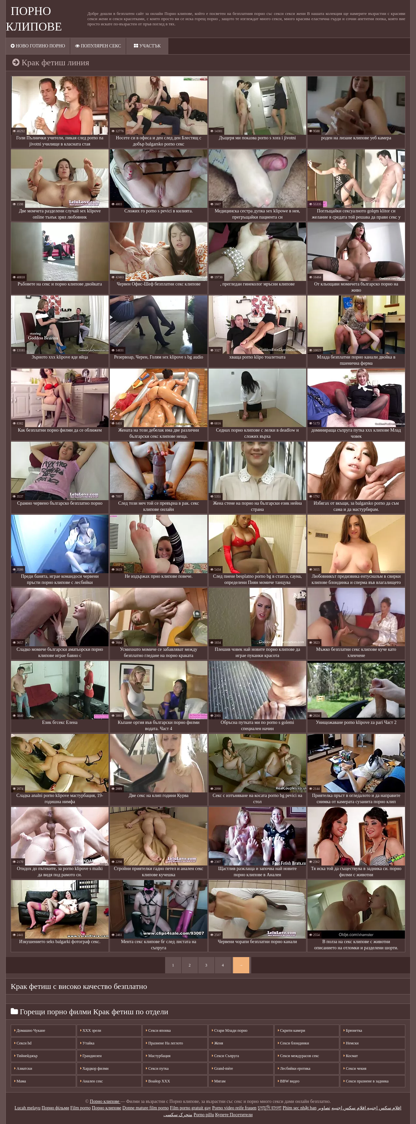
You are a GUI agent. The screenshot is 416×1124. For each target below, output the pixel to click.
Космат (351, 1056)
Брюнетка (353, 1030)
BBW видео (289, 1081)
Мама (20, 1081)
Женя (217, 1043)
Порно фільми (55, 1107)
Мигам (219, 1081)
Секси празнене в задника (366, 1081)
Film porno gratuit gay (190, 1107)
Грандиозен (91, 1056)
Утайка (87, 1043)
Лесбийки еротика (294, 1068)
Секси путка (157, 1068)
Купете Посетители (234, 1114)
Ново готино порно (38, 46)
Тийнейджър (26, 1056)
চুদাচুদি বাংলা (270, 1107)
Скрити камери (291, 1030)
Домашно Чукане (29, 1030)
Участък (147, 46)
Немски (351, 1043)
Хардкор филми (94, 1068)
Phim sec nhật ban (300, 1107)
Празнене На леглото (164, 1043)
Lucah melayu (28, 1107)
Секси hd (23, 1043)
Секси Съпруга (225, 1056)
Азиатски (23, 1068)
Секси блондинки (293, 1043)
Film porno (80, 1107)
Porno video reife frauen (234, 1107)
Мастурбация (158, 1056)
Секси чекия (355, 1068)
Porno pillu (204, 1114)
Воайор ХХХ (158, 1081)
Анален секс (91, 1081)
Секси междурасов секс (298, 1056)
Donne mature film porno (146, 1107)
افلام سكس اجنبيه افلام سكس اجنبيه (367, 1107)
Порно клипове (105, 1101)
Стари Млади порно (229, 1030)
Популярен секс (98, 46)
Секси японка (158, 1030)
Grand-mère (222, 1068)
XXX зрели (90, 1030)
